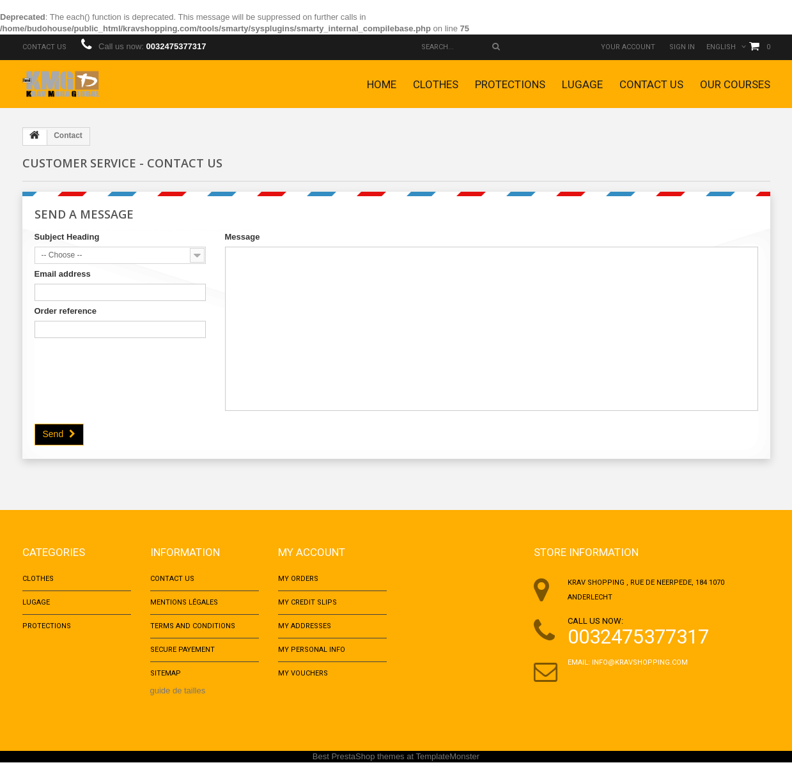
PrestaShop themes (367, 766)
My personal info (311, 656)
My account (311, 552)
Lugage (582, 84)
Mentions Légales (184, 605)
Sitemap (165, 682)
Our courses (735, 84)
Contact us (44, 47)
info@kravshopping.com (640, 662)
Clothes (435, 84)
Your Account (628, 47)
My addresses (304, 631)
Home (381, 84)
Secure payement (182, 656)
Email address (63, 274)
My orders (298, 580)
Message (242, 237)
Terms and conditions (192, 631)
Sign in (682, 47)
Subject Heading (67, 237)
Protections (510, 84)
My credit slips (307, 605)
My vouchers (303, 682)
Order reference (66, 311)
